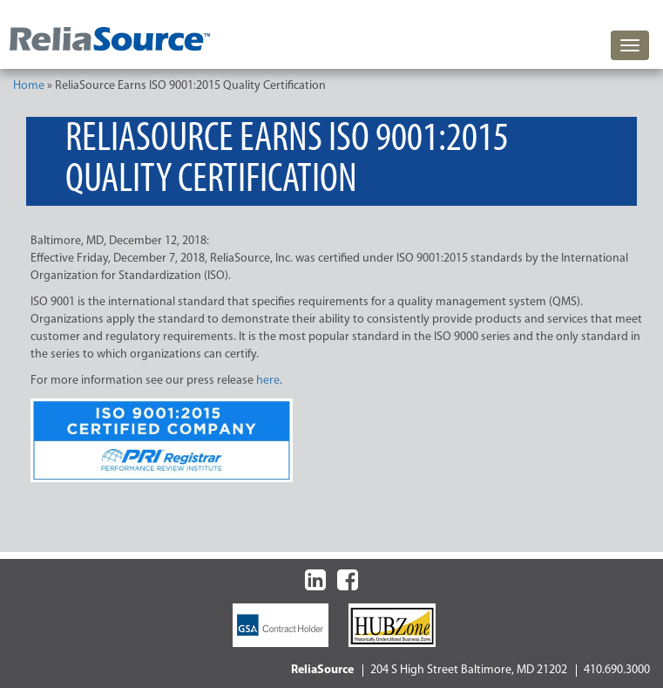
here (268, 380)
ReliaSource (322, 670)
